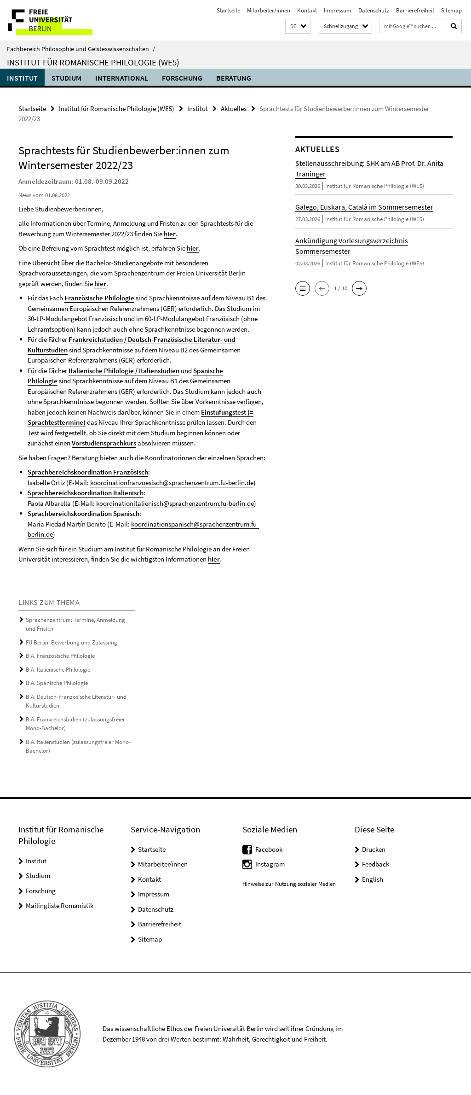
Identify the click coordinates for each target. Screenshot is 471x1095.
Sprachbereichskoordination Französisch (88, 472)
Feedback (375, 864)
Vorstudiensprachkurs (104, 443)
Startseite (228, 10)
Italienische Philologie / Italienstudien (124, 370)
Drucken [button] (373, 849)
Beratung (233, 77)
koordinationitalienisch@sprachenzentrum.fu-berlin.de (175, 503)
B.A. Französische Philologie (60, 656)
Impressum (337, 10)
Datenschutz (373, 10)
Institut (22, 77)
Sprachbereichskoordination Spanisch (83, 513)
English (372, 879)
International (121, 77)
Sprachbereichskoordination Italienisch (86, 492)
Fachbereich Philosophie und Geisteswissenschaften (81, 49)
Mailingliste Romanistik (59, 905)
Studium (66, 77)
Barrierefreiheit (415, 10)
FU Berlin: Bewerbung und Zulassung (71, 642)
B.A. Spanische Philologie (57, 683)
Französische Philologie (99, 297)
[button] (297, 26)
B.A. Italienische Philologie (58, 669)
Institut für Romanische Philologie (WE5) (93, 62)
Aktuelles (234, 108)
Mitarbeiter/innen (268, 10)
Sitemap (451, 10)
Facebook (268, 849)
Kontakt (307, 10)
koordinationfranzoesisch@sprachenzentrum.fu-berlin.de (171, 482)
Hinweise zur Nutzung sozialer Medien (289, 884)
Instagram (270, 864)
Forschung (182, 77)
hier (170, 233)
